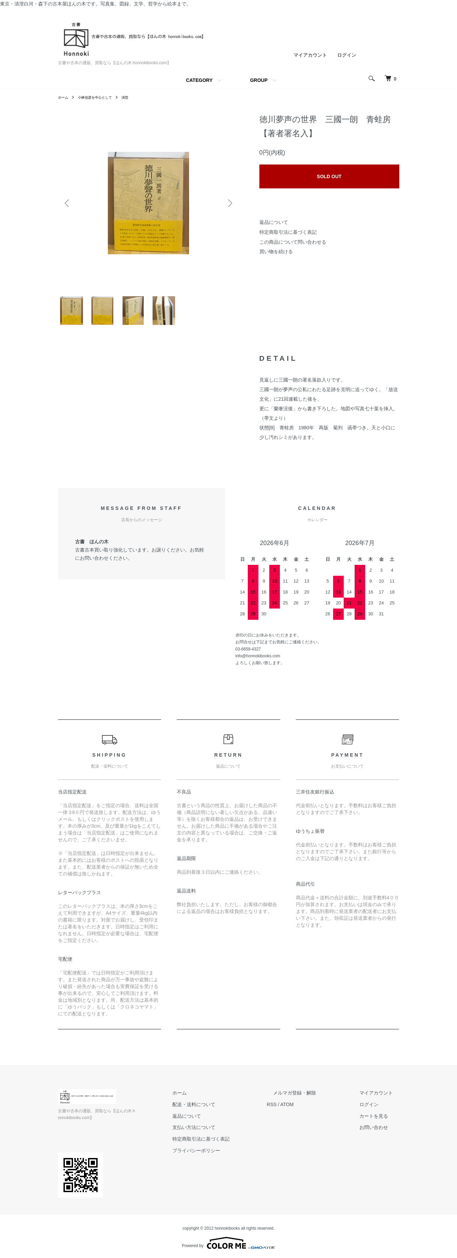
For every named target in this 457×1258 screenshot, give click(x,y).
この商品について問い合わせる (292, 242)
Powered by (228, 1241)
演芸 (134, 97)
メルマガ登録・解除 (313, 1098)
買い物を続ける (276, 251)
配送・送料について (225, 1110)
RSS (297, 1110)
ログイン (346, 55)
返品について (273, 222)
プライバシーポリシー (228, 1156)
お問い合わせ (380, 1132)
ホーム (64, 97)
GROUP (259, 80)
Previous (68, 203)
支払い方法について (225, 1132)
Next (229, 203)
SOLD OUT (329, 176)
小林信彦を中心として (100, 97)
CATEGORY (199, 80)
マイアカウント (310, 55)
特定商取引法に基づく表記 (288, 232)
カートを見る (380, 1121)
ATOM (312, 1110)
